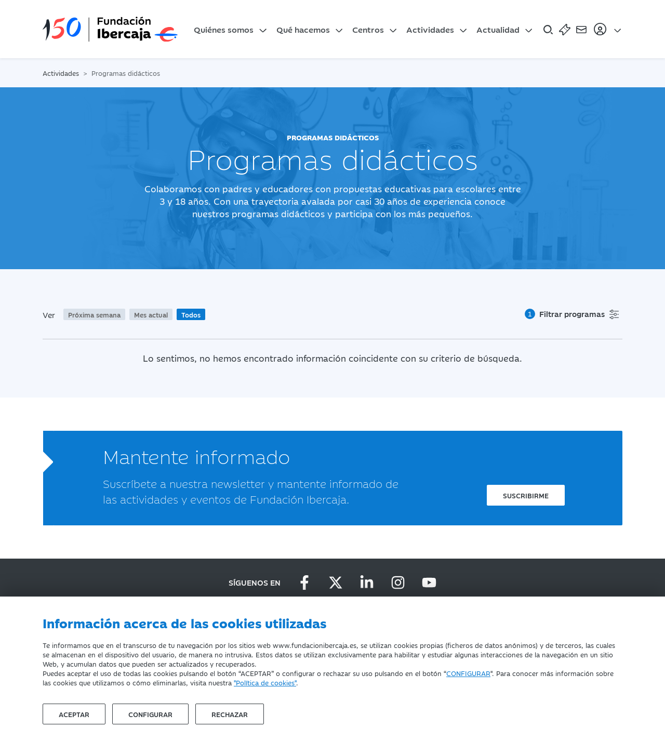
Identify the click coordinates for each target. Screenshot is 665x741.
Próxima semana (94, 314)
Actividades (430, 29)
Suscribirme (526, 495)
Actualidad (498, 29)
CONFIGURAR (468, 673)
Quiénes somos (224, 29)
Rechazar (229, 714)
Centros (368, 29)
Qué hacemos (303, 29)
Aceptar (74, 714)
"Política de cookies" (265, 682)
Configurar (150, 714)
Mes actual (151, 314)
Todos (191, 314)
